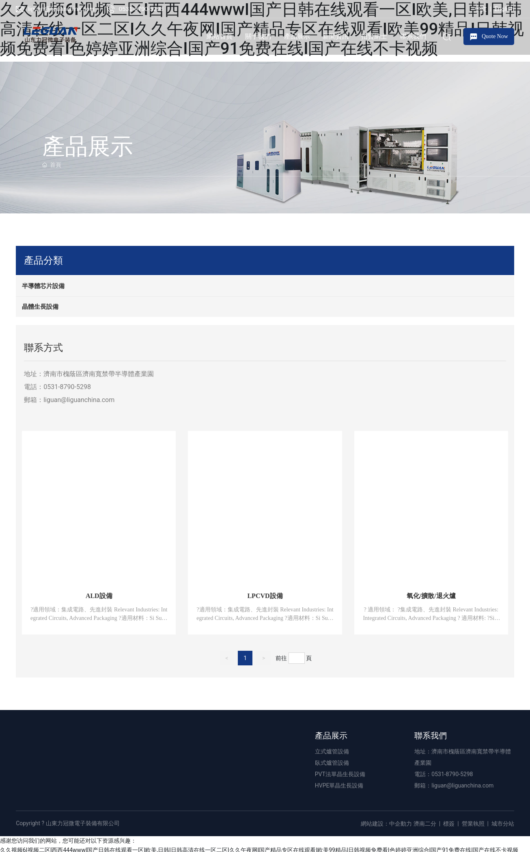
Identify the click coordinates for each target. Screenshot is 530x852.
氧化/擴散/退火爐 (431, 595)
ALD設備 (99, 595)
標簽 (449, 823)
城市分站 (502, 823)
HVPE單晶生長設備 (339, 785)
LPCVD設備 (264, 595)
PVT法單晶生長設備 (340, 774)
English (504, 9)
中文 (481, 9)
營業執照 (473, 823)
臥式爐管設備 (332, 762)
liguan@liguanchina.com (61, 8)
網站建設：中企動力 (386, 823)
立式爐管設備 (332, 751)
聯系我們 (430, 735)
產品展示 (331, 735)
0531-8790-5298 (141, 8)
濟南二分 (425, 823)
